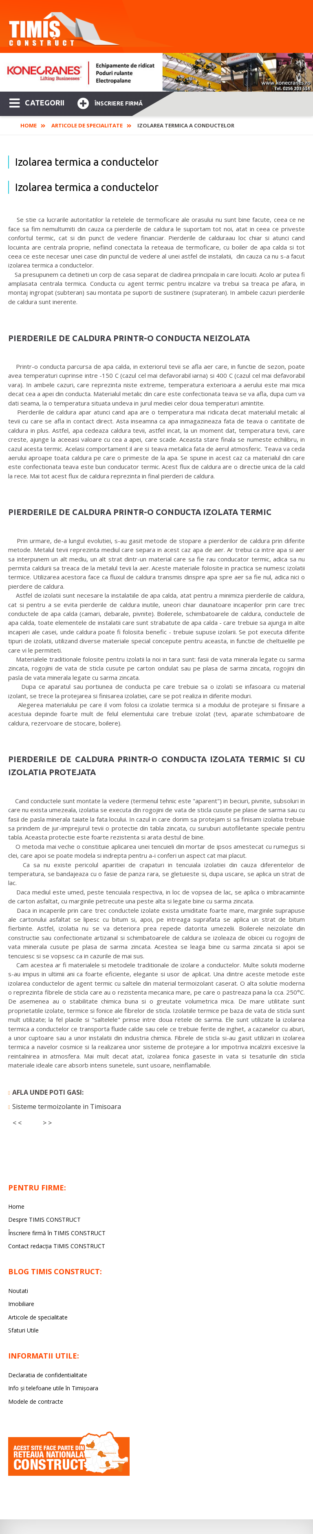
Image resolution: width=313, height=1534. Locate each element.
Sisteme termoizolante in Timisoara (66, 1106)
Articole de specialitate (87, 125)
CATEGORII (36, 102)
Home (28, 125)
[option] (156, 72)
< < (17, 1122)
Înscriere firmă (110, 102)
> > (47, 1122)
